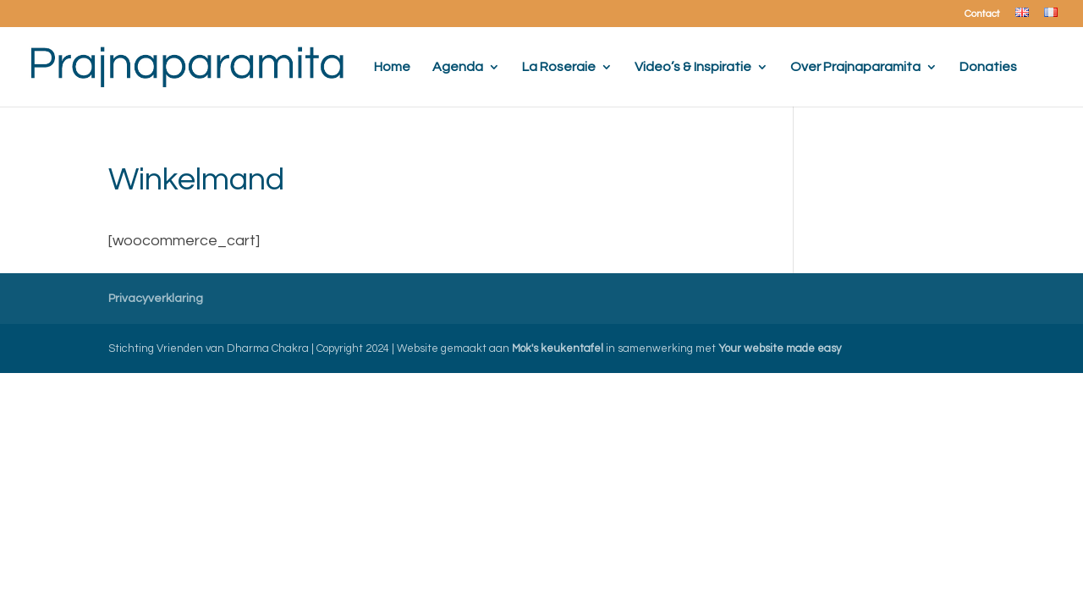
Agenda (457, 67)
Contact (982, 14)
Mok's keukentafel (557, 348)
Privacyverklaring (155, 298)
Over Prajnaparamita (855, 67)
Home (392, 67)
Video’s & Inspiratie (693, 67)
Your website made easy (779, 348)
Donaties (988, 67)
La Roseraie (559, 67)
